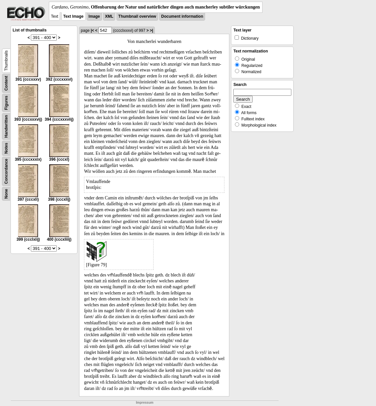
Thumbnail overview (137, 16)
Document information (182, 16)
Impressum (144, 402)
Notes (6, 148)
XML (109, 16)
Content (6, 83)
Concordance (6, 171)
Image (94, 16)
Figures (6, 103)
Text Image (73, 16)
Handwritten (6, 126)
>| (151, 30)
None (6, 194)
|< (92, 30)
